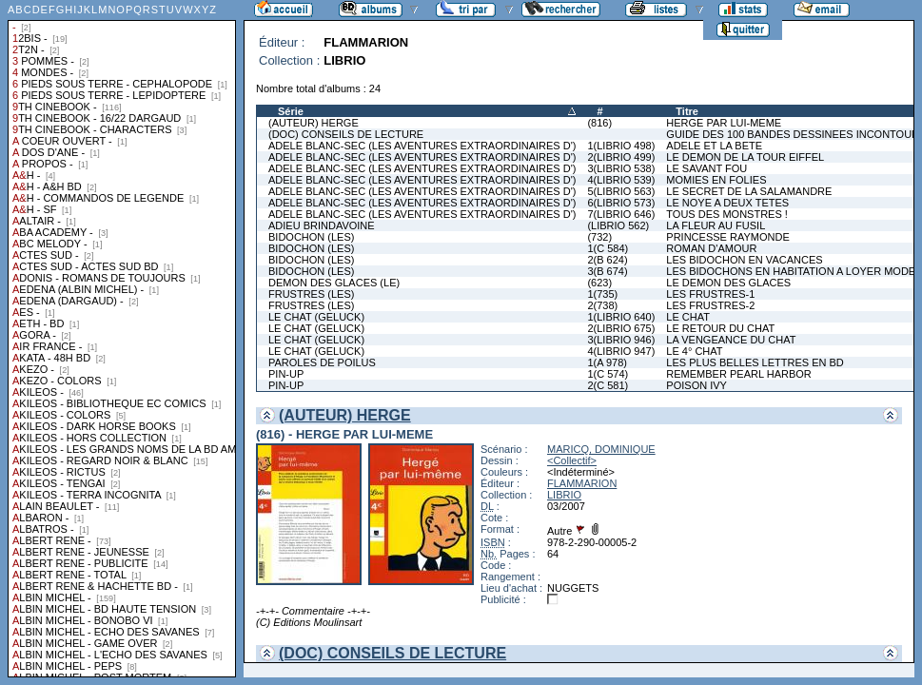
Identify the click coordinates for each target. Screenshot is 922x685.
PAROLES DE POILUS (322, 362)
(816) (599, 122)
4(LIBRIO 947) (621, 351)
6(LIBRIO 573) (621, 202)
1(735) (602, 294)
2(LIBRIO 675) (621, 328)
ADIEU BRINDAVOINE (321, 225)
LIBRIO (564, 494)
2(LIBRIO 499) (621, 157)
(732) (599, 237)
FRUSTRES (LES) (311, 294)
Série (291, 111)
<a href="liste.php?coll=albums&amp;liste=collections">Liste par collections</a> (122, 338)
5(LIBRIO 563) (621, 191)
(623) (599, 282)
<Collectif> (572, 460)
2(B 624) (607, 259)
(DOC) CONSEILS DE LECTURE (345, 134)
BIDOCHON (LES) (311, 237)
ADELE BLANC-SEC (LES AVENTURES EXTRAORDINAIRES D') (422, 145)
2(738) (602, 305)
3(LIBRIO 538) (621, 168)
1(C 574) (607, 374)
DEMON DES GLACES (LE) (334, 282)
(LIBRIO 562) (618, 225)
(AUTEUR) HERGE (313, 122)
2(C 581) (607, 385)
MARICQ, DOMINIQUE (601, 449)
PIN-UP (286, 374)
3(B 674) (607, 271)
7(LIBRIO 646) (621, 214)
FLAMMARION (582, 483)
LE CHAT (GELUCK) (316, 317)
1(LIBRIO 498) (621, 145)
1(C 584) (607, 248)
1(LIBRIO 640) (621, 317)
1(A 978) (607, 362)
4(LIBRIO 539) (621, 180)
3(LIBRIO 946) (621, 339)
